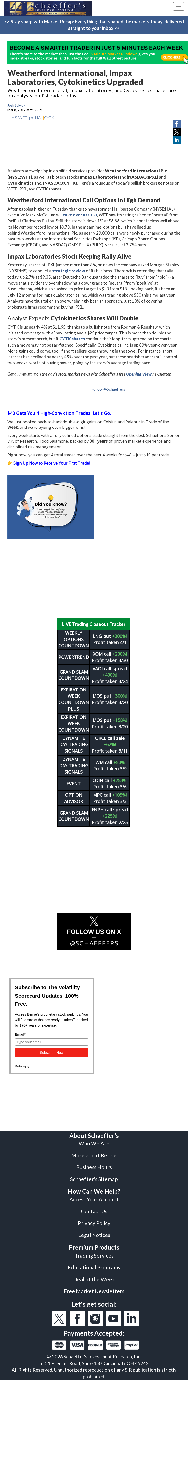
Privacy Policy (94, 1220)
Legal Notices (94, 1232)
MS (14, 117)
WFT (22, 117)
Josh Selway (16, 105)
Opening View (139, 374)
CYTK (49, 117)
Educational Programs (94, 1264)
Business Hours (94, 1164)
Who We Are (94, 1140)
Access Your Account (94, 1196)
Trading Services (94, 1252)
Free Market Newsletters (94, 1288)
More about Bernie (94, 1152)
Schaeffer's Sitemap (94, 1176)
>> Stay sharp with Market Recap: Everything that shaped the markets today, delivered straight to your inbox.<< (94, 25)
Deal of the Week (94, 1276)
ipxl (31, 117)
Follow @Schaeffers (108, 389)
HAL (39, 117)
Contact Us (94, 1208)
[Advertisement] (94, 579)
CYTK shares (72, 338)
